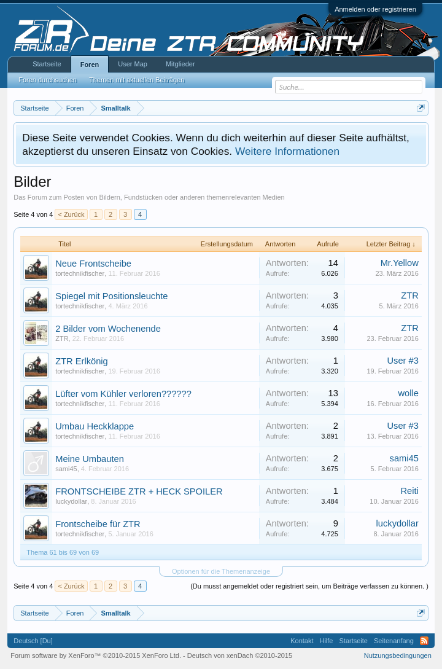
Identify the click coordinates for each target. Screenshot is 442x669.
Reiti (409, 491)
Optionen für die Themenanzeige (221, 571)
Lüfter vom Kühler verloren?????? (123, 394)
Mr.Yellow (400, 263)
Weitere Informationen (287, 151)
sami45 (66, 468)
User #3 (402, 361)
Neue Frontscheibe (93, 263)
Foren (89, 64)
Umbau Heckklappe (94, 426)
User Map (132, 64)
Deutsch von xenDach (239, 655)
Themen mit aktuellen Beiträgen (136, 80)
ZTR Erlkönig (81, 361)
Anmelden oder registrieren (375, 9)
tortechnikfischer (79, 273)
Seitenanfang (394, 640)
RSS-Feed (424, 640)
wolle (408, 393)
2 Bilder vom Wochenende (108, 329)
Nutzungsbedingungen (398, 655)
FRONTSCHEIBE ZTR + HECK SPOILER (138, 491)
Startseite (47, 64)
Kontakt (301, 640)
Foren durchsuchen (47, 80)
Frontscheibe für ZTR (97, 524)
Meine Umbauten (89, 459)
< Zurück (71, 214)
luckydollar (71, 501)
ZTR (410, 295)
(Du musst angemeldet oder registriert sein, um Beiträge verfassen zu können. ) (309, 586)
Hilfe (326, 640)
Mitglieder (180, 64)
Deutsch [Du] (33, 640)
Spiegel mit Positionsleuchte (111, 296)
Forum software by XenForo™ (95, 655)
